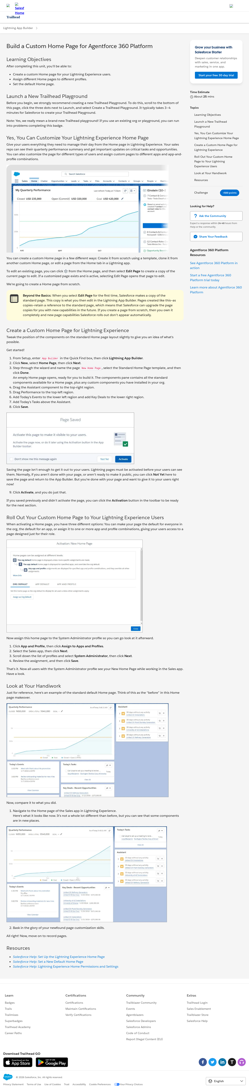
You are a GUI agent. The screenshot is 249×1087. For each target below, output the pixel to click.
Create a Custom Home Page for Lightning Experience (215, 147)
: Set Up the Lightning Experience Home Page (59, 957)
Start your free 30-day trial (216, 75)
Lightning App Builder (18, 28)
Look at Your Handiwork (210, 173)
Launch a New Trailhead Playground (210, 124)
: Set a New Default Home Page (48, 961)
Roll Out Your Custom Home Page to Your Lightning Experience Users (213, 161)
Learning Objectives (207, 115)
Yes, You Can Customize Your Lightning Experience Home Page (216, 135)
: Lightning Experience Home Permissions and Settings (65, 966)
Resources (201, 180)
